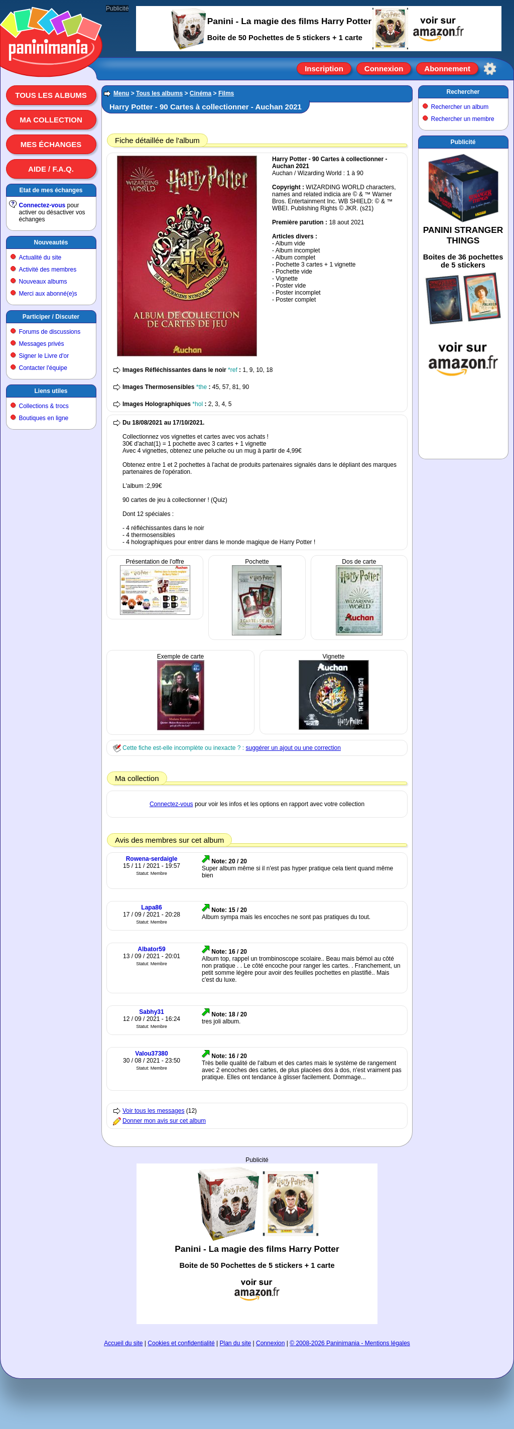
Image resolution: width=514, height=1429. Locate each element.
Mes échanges (51, 144)
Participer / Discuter (51, 316)
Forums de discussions (50, 331)
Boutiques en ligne (44, 418)
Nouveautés (51, 242)
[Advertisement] (257, 1243)
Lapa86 (151, 907)
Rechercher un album (460, 106)
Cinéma (200, 93)
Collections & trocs (44, 406)
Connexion (384, 68)
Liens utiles (50, 391)
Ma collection (51, 119)
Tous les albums (51, 95)
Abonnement (447, 68)
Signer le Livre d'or (44, 355)
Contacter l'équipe (43, 367)
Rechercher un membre (462, 118)
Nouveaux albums (43, 281)
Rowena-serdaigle (152, 858)
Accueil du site (123, 1343)
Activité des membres (48, 269)
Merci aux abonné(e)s (48, 293)
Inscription (324, 68)
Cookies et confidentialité (181, 1343)
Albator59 (151, 949)
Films (226, 93)
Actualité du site (40, 257)
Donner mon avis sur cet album (164, 1120)
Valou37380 (151, 1053)
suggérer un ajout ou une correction (292, 747)
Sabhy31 (151, 1011)
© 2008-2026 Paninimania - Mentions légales (350, 1343)
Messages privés (41, 343)
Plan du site (235, 1343)
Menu (121, 93)
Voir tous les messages (153, 1110)
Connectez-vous (42, 205)
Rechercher (462, 91)
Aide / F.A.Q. (51, 169)
